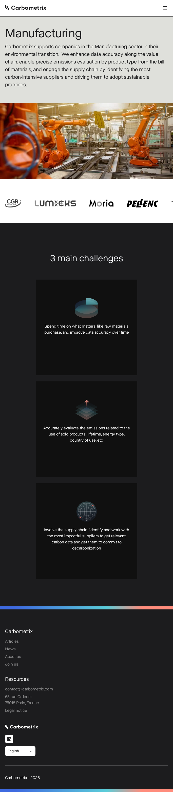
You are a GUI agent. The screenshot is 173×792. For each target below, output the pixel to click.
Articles (12, 641)
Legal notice (16, 710)
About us (13, 657)
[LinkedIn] (9, 739)
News (10, 649)
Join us (11, 664)
